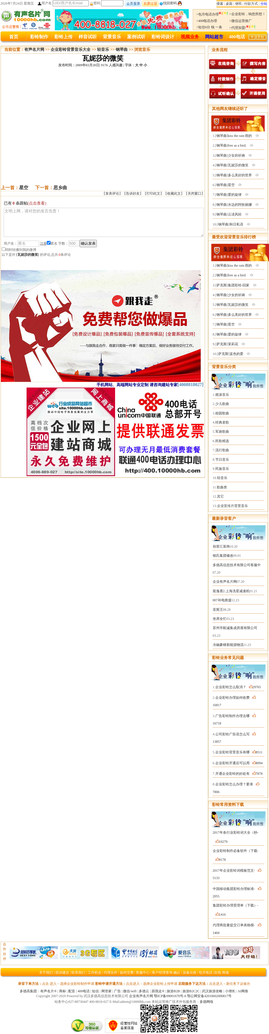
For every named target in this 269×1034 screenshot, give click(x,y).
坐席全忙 (219, 619)
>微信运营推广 (240, 21)
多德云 (144, 991)
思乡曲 (60, 187)
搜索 (219, 4)
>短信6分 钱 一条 (209, 27)
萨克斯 (221, 285)
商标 (62, 991)
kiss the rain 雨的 (240, 136)
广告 (117, 991)
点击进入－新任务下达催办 (229, 984)
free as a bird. (237, 145)
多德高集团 (28, 991)
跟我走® (158, 991)
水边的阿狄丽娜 (240, 205)
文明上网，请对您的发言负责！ (104, 225)
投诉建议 (62, 973)
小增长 (230, 991)
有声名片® (48, 991)
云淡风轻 (235, 214)
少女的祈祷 (236, 155)
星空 (23, 187)
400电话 (237, 36)
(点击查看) (37, 203)
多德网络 (206, 1002)
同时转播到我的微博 (19, 255)
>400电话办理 (206, 21)
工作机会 (94, 973)
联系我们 (78, 973)
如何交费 (127, 973)
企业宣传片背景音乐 (232, 506)
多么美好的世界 (240, 175)
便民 (238, 4)
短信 (95, 991)
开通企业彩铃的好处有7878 (239, 774)
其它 (220, 496)
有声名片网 (34, 49)
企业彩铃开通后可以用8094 (239, 763)
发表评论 (112, 193)
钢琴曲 (122, 49)
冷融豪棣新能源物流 (228, 645)
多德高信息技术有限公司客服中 (237, 565)
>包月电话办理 (212, 14)
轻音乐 (103, 49)
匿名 (52, 249)
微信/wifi (129, 991)
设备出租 (189, 973)
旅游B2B (173, 991)
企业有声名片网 (225, 582)
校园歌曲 (222, 413)
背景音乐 (112, 36)
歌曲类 (222, 487)
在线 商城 (221, 973)
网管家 (106, 991)
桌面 (229, 4)
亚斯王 (218, 610)
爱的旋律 (235, 195)
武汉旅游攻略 (212, 991)
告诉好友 (133, 193)
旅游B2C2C (191, 991)
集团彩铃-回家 (239, 285)
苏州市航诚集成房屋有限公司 (235, 628)
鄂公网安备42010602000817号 (209, 996)
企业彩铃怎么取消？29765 (238, 687)
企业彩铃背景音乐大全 (71, 49)
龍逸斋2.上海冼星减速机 (231, 591)
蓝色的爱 (236, 354)
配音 (71, 991)
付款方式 (251, 4)
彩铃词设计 (162, 36)
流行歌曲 (222, 450)
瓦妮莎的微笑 (27, 260)
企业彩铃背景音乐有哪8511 (239, 752)
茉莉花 (233, 344)
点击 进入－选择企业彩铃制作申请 (68, 984)
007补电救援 (222, 600)
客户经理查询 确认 (166, 973)
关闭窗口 (194, 193)
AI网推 (243, 991)
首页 (13, 36)
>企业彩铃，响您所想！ (247, 14)
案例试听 (136, 36)
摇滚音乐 (222, 395)
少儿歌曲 (222, 404)
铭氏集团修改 (223, 556)
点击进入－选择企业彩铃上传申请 (151, 984)
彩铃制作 (39, 36)
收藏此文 (174, 193)
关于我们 (46, 973)
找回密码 (168, 3)
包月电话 (205, 973)
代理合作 (110, 973)
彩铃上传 (63, 36)
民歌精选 (222, 441)
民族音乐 (222, 469)
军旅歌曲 (222, 432)
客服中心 (143, 973)
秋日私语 (236, 224)
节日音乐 (222, 460)
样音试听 (88, 36)
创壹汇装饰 (221, 546)
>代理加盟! (242, 28)
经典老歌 (222, 422)
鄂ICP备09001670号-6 (170, 996)
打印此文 (153, 193)
